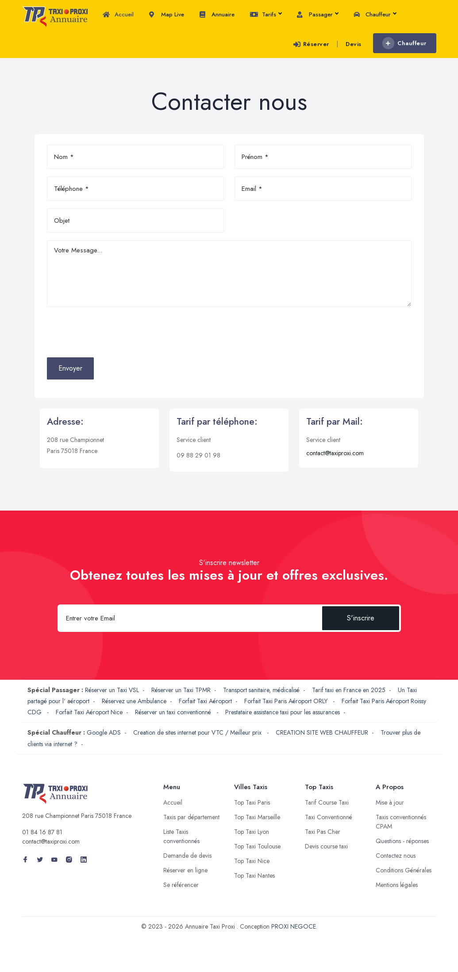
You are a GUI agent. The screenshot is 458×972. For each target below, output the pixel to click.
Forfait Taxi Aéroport (205, 701)
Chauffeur (375, 14)
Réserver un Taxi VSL (112, 689)
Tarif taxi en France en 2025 (348, 689)
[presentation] (114, 332)
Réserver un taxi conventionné (174, 712)
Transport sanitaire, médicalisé (261, 689)
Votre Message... (229, 273)
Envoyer (70, 368)
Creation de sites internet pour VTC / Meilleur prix (198, 732)
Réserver (311, 44)
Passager (317, 14)
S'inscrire (360, 618)
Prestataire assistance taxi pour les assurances (282, 712)
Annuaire (217, 14)
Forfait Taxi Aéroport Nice (89, 712)
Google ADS (104, 732)
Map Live (166, 14)
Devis (354, 44)
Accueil (118, 14)
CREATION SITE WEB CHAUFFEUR (322, 732)
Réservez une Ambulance (134, 701)
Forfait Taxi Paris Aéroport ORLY (286, 701)
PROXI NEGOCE (293, 926)
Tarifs (265, 14)
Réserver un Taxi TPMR (181, 689)
